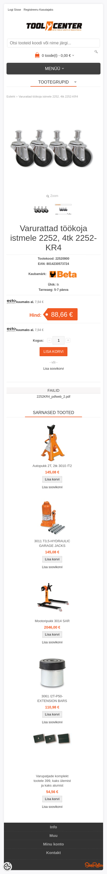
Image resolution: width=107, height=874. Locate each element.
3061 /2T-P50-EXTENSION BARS (52, 698)
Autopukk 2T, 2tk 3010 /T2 (52, 466)
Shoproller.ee (94, 865)
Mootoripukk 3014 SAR (52, 621)
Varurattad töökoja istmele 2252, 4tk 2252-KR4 (48, 96)
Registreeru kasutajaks (38, 9)
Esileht (11, 96)
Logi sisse (14, 9)
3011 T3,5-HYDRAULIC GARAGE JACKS (52, 543)
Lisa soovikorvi (53, 368)
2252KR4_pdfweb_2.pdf (53, 396)
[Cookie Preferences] (7, 866)
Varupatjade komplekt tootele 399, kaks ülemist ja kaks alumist (52, 780)
